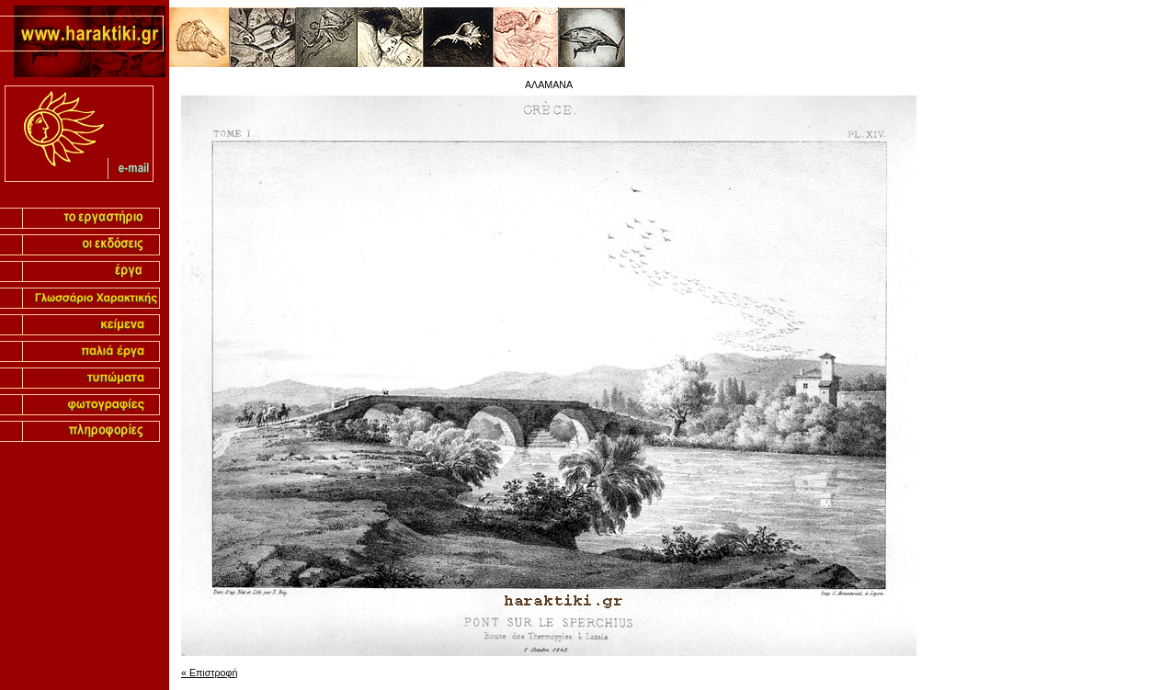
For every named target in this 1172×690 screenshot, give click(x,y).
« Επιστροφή (209, 672)
